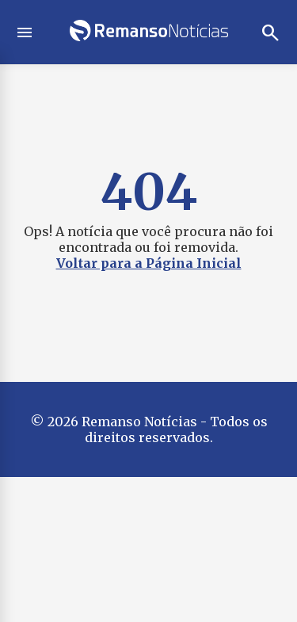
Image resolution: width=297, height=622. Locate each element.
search (271, 32)
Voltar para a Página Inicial (149, 263)
